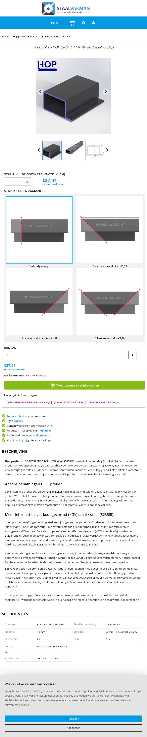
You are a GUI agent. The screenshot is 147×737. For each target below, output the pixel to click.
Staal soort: (12, 624)
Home (5, 36)
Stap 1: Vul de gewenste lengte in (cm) (34, 174)
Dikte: (77, 639)
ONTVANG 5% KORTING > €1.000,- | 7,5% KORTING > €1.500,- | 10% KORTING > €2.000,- (62, 402)
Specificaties (15, 614)
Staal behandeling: (85, 624)
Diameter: (11, 639)
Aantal (10, 348)
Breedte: (79, 631)
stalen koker (54, 491)
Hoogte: (9, 631)
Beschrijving (15, 452)
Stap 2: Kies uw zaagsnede (24, 191)
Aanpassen (73, 727)
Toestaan (73, 718)
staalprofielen (13, 535)
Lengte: (9, 646)
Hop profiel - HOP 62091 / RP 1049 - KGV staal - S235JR (41, 36)
